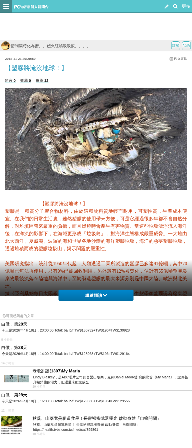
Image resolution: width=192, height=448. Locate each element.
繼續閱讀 (96, 295)
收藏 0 (25, 80)
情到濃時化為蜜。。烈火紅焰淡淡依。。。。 (46, 45)
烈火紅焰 (180, 59)
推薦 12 (42, 80)
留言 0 (10, 80)
